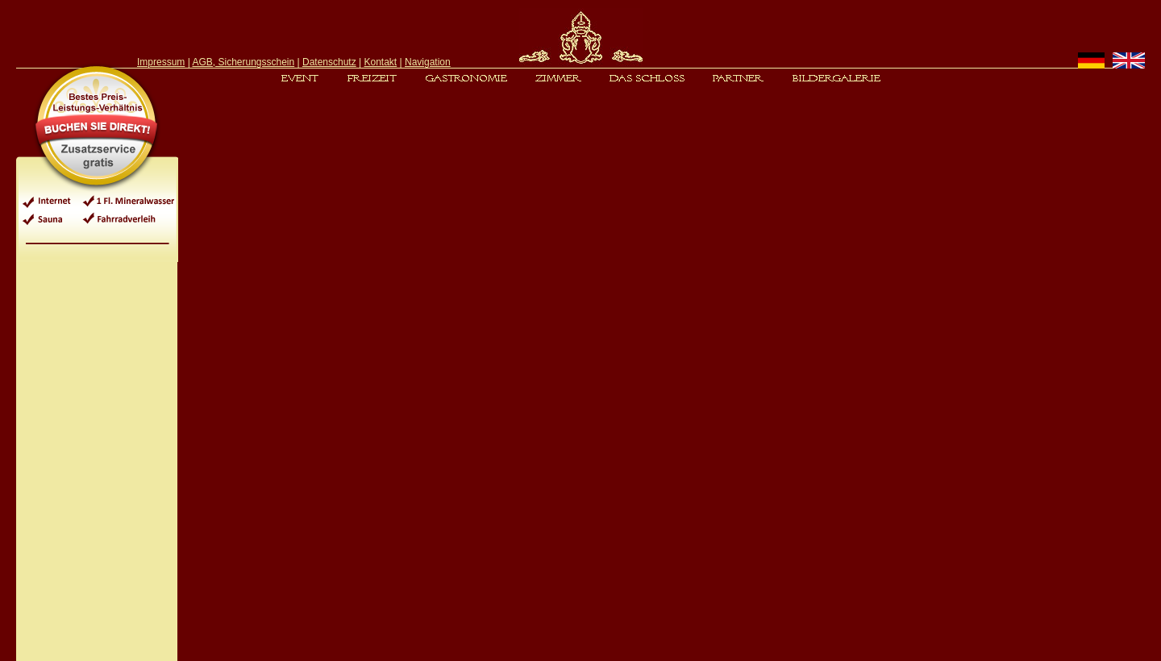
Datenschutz (329, 62)
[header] (580, 38)
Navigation (428, 62)
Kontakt (380, 62)
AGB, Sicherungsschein (243, 62)
